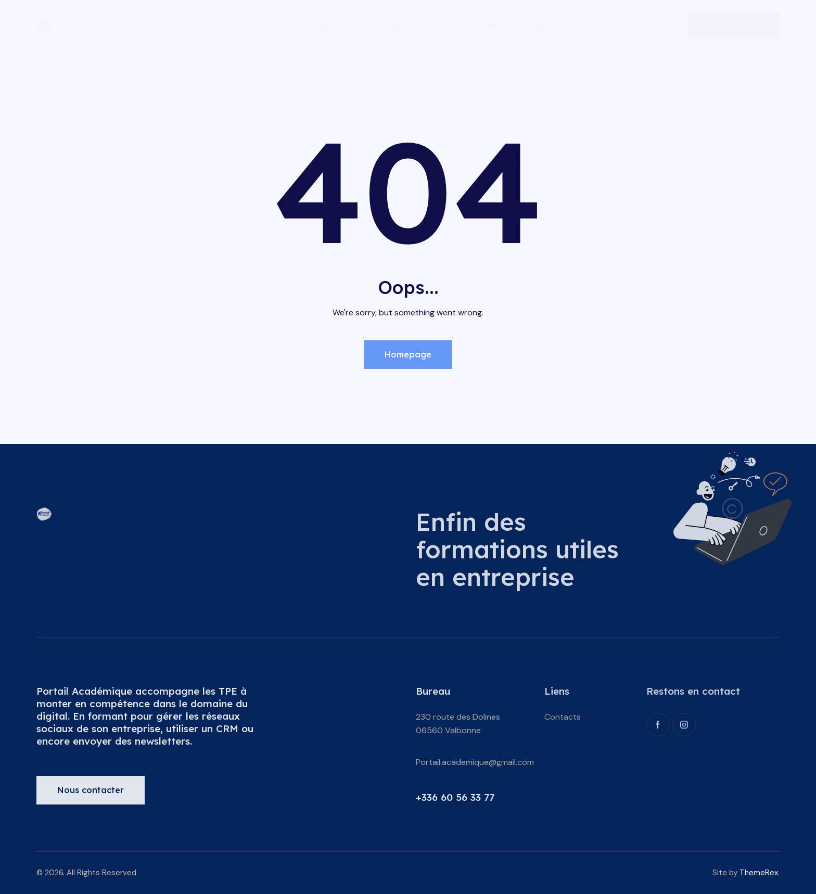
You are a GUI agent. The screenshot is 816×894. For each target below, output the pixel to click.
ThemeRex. (760, 872)
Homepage (408, 354)
